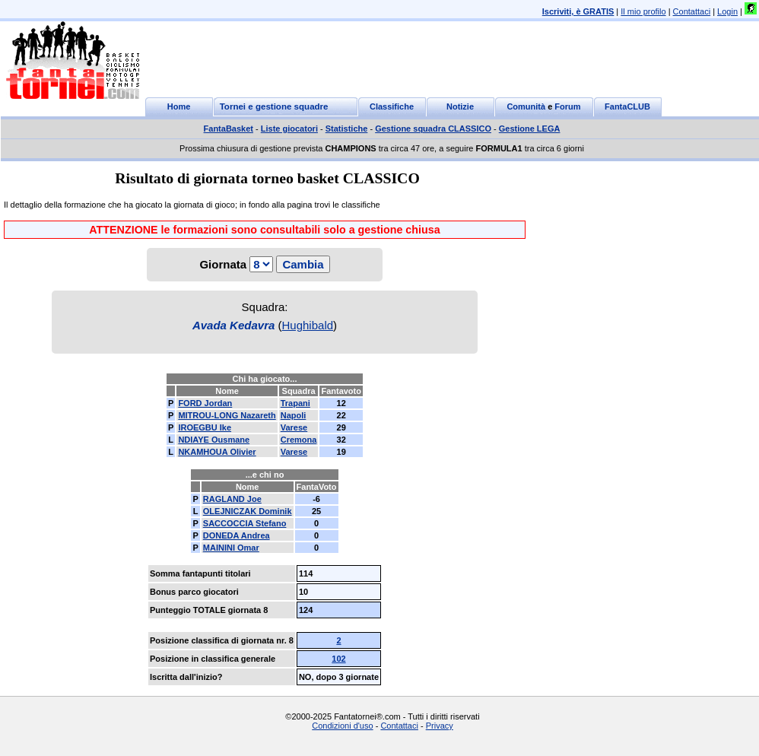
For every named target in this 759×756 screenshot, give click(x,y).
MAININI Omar (231, 547)
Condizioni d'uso (342, 725)
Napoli (293, 415)
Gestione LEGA (530, 128)
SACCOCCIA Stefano (245, 523)
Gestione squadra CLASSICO (433, 128)
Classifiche (392, 106)
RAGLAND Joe (232, 498)
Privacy (439, 725)
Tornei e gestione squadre (274, 106)
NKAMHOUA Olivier (217, 451)
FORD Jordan (205, 403)
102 (338, 658)
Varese (294, 427)
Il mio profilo (643, 11)
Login (727, 11)
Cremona (299, 439)
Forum (567, 106)
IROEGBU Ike (204, 427)
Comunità (526, 106)
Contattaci (692, 11)
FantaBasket (228, 128)
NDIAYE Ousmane (213, 439)
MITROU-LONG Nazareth (226, 415)
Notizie (460, 106)
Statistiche (347, 128)
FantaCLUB (627, 106)
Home (179, 106)
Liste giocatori (289, 128)
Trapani (295, 403)
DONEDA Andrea (236, 535)
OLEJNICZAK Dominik (247, 511)
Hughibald (308, 325)
